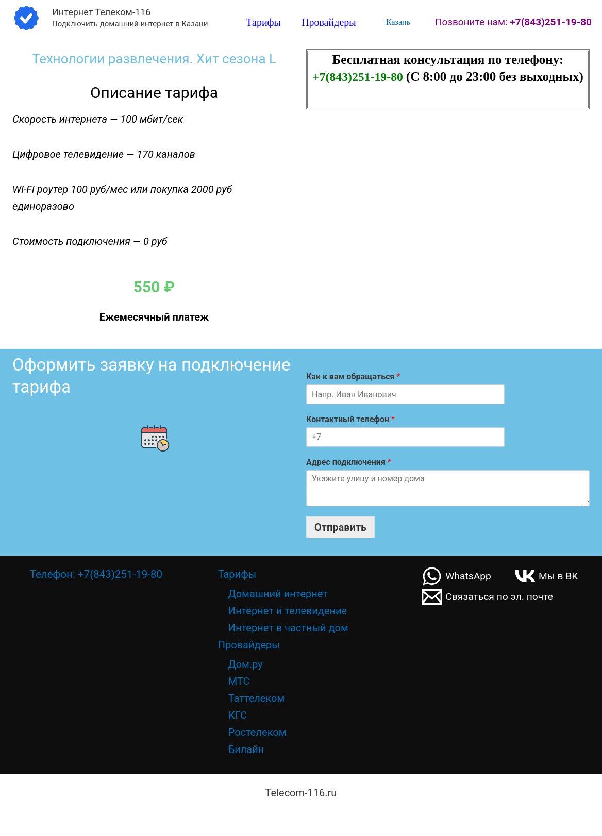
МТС (239, 681)
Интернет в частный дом (288, 628)
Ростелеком (257, 732)
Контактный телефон (350, 419)
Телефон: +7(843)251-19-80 (96, 574)
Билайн (246, 749)
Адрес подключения (348, 462)
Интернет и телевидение (287, 611)
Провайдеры (329, 22)
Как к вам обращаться (353, 376)
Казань (397, 22)
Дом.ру (245, 664)
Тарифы (263, 22)
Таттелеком (256, 698)
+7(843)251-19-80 (359, 76)
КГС (237, 715)
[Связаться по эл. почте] (489, 597)
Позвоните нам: (513, 22)
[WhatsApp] (457, 576)
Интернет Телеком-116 (101, 12)
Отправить (340, 527)
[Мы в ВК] (549, 576)
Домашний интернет (278, 594)
